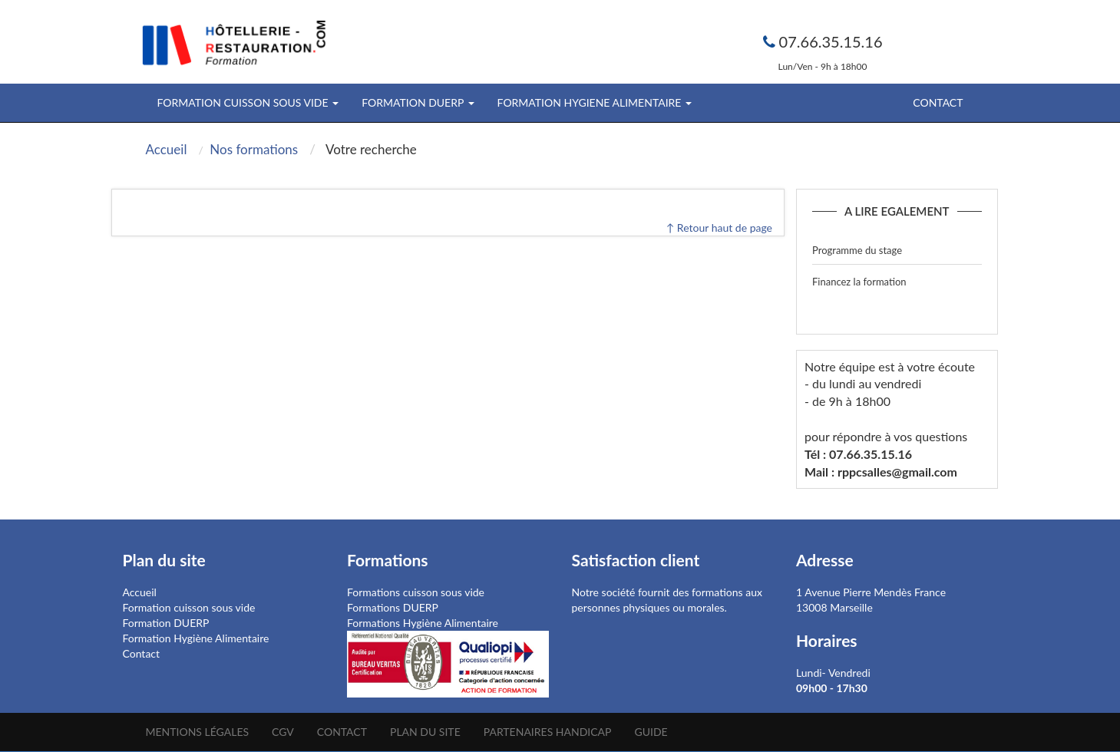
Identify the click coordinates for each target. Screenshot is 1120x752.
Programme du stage (857, 250)
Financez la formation (859, 281)
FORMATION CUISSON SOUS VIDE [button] (248, 102)
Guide (650, 731)
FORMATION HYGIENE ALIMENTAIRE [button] (594, 102)
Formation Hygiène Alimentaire (196, 638)
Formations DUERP (392, 607)
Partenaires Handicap (548, 731)
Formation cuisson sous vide (189, 607)
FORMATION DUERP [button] (418, 102)
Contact (938, 102)
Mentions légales (197, 731)
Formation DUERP (166, 622)
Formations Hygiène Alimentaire (422, 622)
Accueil (140, 592)
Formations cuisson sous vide (415, 592)
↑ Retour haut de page (719, 227)
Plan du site (425, 731)
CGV (283, 731)
